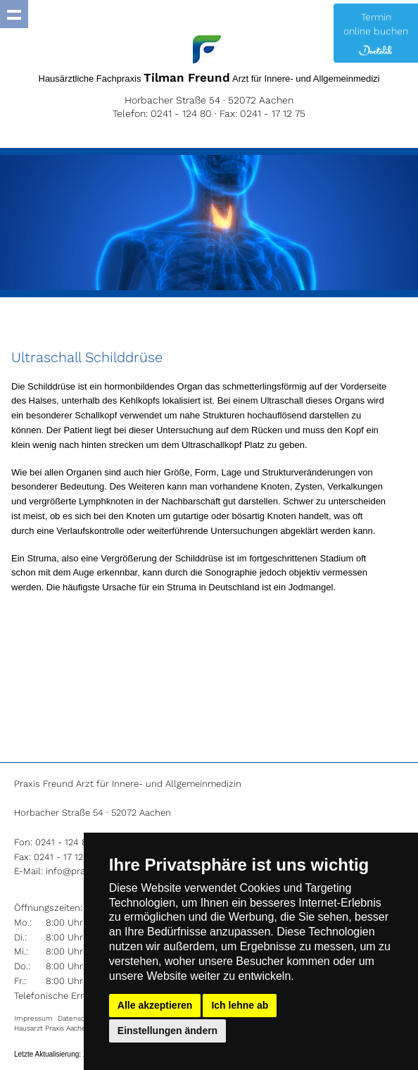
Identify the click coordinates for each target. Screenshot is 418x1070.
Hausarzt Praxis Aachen (52, 1028)
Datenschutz (78, 1018)
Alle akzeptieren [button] (155, 1005)
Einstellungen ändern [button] (167, 1030)
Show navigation (14, 14)
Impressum (33, 1018)
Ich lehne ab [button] (239, 1005)
